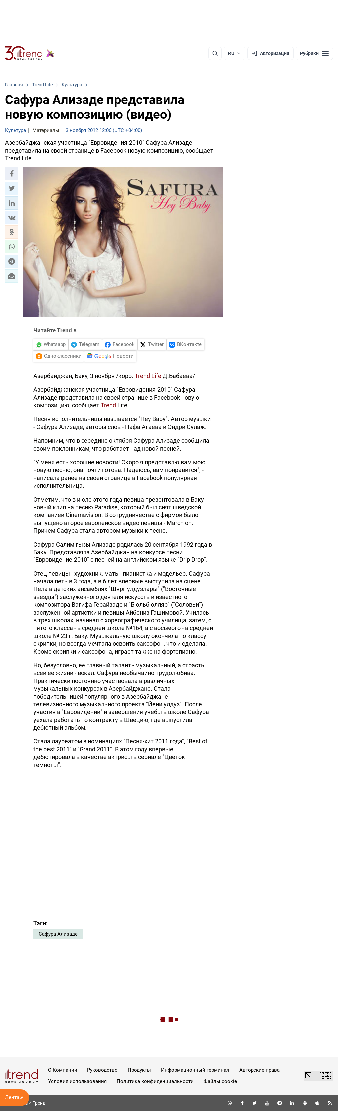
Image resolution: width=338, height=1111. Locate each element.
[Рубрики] (314, 53)
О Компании (62, 1070)
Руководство (102, 1070)
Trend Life (148, 375)
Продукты (139, 1070)
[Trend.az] (29, 53)
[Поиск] (215, 53)
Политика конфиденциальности (155, 1081)
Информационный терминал (195, 1070)
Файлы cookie (220, 1081)
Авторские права (259, 1070)
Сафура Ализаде (58, 934)
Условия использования (77, 1081)
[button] (11, 173)
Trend (109, 405)
